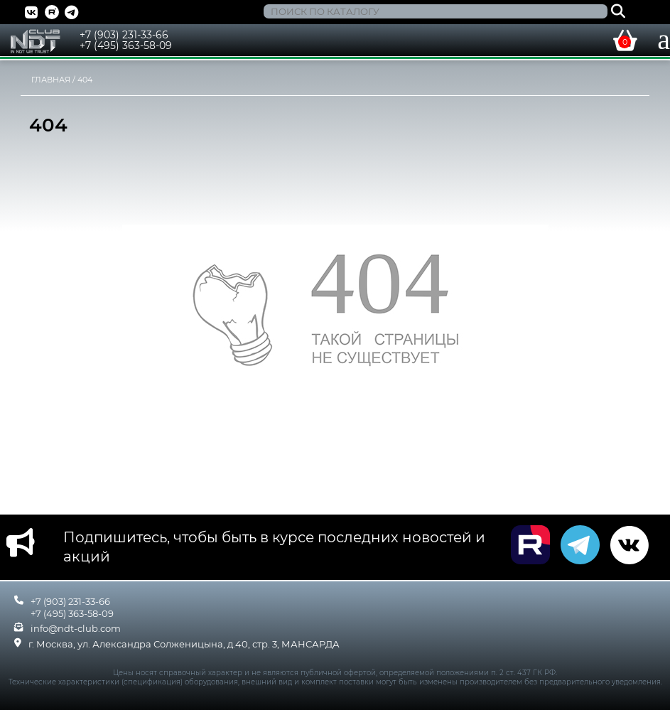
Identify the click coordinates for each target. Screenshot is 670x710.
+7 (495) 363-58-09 (126, 45)
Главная (50, 80)
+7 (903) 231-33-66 (124, 35)
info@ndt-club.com (76, 628)
